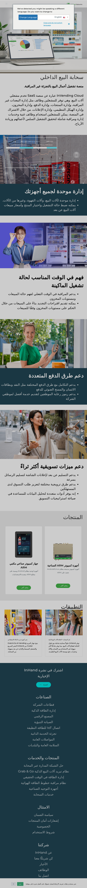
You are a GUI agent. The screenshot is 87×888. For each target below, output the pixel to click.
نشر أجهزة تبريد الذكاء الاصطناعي (17, 639)
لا (13, 884)
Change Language (28, 17)
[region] (43, 560)
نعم (20, 884)
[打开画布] (6, 4)
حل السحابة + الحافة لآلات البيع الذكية (59, 639)
